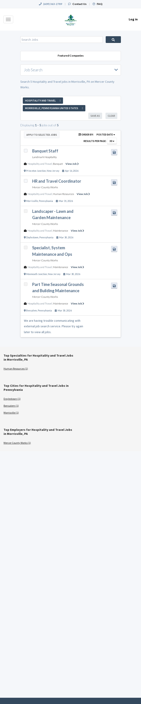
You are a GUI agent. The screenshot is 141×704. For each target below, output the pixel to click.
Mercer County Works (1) (17, 442)
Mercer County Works (45, 187)
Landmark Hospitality (44, 157)
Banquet (58, 163)
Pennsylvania (46, 201)
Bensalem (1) (11, 405)
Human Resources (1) (16, 368)
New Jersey (53, 170)
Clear (111, 115)
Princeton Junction (36, 170)
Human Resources (63, 194)
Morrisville (32, 201)
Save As (95, 115)
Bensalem (31, 310)
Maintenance (60, 230)
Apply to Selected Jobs (41, 134)
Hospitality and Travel (39, 163)
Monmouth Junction (36, 274)
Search (113, 39)
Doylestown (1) (12, 398)
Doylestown (32, 237)
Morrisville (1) (11, 412)
